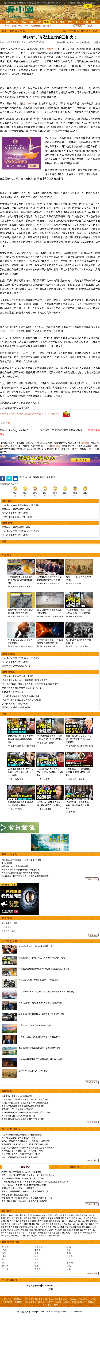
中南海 (57, 1221)
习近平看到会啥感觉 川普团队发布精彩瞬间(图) (21, 1135)
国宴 (45, 583)
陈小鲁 (85, 646)
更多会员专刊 (91, 879)
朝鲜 (33, 1224)
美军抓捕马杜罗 (8, 931)
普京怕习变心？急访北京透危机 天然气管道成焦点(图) (24, 1099)
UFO (80, 1218)
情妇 (80, 1221)
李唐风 (70, 1256)
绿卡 (26, 1233)
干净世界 (18, 1302)
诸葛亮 (7, 1236)
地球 (45, 646)
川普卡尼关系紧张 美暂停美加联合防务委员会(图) (22, 1106)
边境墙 (18, 1221)
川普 (41, 583)
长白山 (36, 1230)
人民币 (73, 1224)
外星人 (45, 1236)
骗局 (23, 746)
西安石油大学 (49, 616)
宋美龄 (74, 1233)
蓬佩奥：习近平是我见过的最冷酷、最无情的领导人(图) (25, 1191)
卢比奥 (32, 1215)
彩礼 (41, 809)
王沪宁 (40, 1221)
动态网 (48, 1305)
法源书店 (40, 1302)
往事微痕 (49, 1218)
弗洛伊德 (74, 1218)
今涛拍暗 (38, 1247)
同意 (88, 6)
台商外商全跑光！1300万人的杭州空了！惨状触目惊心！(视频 (20, 772)
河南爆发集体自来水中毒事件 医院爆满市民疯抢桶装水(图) (20, 580)
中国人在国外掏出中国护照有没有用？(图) (21, 688)
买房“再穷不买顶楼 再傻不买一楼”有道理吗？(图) (22, 1151)
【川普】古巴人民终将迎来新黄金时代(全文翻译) (39, 1037)
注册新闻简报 (9, 1280)
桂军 (53, 1233)
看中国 (21, 11)
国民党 (63, 1218)
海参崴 (15, 1227)
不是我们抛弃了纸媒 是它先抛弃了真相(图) (21, 700)
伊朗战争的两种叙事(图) (13, 692)
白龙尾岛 (42, 1230)
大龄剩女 (48, 809)
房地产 (91, 1224)
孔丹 (80, 646)
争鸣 (14, 26)
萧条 (21, 779)
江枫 (69, 1266)
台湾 (20, 1227)
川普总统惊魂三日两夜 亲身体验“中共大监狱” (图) (22, 1178)
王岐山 (94, 1218)
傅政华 (50, 49)
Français (73, 1299)
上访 (94, 1227)
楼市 (96, 1224)
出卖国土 (72, 1215)
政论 (20, 26)
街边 (26, 616)
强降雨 (79, 616)
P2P (62, 1227)
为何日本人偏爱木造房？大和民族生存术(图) (20, 873)
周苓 (4, 1256)
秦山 (4, 1262)
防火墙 (79, 1227)
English (64, 1299)
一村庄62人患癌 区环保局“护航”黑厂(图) (20, 505)
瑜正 (36, 1266)
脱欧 (43, 1224)
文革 (70, 646)
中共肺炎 (4, 1215)
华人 (85, 1230)
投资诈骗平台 (31, 746)
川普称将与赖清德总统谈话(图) (14, 1195)
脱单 (12, 746)
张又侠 (61, 1215)
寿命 (50, 1236)
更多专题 (93, 935)
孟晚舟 (8, 1221)
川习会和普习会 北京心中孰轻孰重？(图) (35, 946)
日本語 (93, 1299)
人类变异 (24, 646)
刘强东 (34, 1227)
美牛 (75, 812)
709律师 (89, 1227)
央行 (47, 1224)
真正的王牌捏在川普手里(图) (15, 513)
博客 (7, 423)
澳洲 (45, 1233)
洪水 (74, 616)
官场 (23, 22)
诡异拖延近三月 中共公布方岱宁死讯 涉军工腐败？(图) (24, 1144)
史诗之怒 (72, 746)
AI (11, 646)
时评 (7, 26)
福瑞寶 (82, 1302)
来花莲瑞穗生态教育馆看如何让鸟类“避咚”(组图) (39, 1048)
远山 (36, 1253)
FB (30, 1224)
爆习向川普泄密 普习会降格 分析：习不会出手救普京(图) (25, 1141)
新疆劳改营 (61, 1230)
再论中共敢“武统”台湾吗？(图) (16, 509)
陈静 (36, 1256)
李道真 (37, 1250)
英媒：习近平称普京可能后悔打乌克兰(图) (19, 1157)
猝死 (22, 616)
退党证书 (91, 1302)
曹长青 (37, 1269)
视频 (93, 22)
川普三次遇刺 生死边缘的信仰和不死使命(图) (20, 869)
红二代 (75, 646)
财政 (2, 1227)
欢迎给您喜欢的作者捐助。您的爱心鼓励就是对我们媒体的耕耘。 (30, 413)
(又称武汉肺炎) (13, 1215)
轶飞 (4, 1253)
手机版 (60, 42)
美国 (31, 22)
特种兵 (58, 583)
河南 (12, 587)
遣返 (10, 1233)
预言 (36, 1236)
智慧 (24, 1236)
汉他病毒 (80, 779)
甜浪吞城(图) (6, 863)
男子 (18, 616)
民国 (49, 1233)
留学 (2, 1233)
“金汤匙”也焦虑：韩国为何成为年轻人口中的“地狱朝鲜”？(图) (30, 684)
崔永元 (51, 1221)
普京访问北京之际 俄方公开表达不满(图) (18, 1138)
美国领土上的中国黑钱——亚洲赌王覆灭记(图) (21, 860)
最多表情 (74, 1167)
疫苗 (18, 1218)
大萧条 (47, 779)
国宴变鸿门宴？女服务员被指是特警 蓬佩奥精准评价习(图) (26, 1198)
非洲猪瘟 (53, 1227)
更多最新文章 (91, 1122)
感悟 (28, 1236)
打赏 (72, 42)
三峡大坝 (91, 1215)
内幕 (62, 1221)
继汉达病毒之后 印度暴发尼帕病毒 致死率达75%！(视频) (78, 772)
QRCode (23, 477)
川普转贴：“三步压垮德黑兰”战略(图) (17, 1109)
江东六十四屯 (19, 1230)
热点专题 (7, 918)
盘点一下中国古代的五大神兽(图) (32, 1070)
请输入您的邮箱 (33, 1285)
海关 (6, 1233)
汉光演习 (42, 1218)
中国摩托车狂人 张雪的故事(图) (14, 866)
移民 (89, 1230)
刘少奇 (89, 1233)
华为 (84, 1221)
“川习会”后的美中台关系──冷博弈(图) (17, 1188)
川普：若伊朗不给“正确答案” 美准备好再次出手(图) (40, 1003)
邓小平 (80, 1233)
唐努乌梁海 (29, 1230)
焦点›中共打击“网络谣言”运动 (80, 31)
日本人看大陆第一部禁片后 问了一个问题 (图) (38, 980)
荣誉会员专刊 (9, 854)
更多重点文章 (91, 1082)
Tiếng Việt (83, 1299)
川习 (70, 812)
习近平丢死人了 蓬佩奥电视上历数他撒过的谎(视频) (23, 1185)
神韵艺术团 (29, 1302)
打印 (82, 42)
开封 (16, 587)
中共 (84, 1218)
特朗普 (26, 1215)
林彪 (85, 1233)
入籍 (22, 1233)
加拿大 (38, 1224)
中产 (10, 1227)
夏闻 (69, 1253)
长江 (14, 1218)
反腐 (92, 1221)
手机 (32, 1236)
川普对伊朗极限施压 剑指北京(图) (17, 517)
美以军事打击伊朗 (9, 923)
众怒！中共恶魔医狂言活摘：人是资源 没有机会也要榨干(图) (27, 1148)
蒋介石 (68, 1233)
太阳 (41, 646)
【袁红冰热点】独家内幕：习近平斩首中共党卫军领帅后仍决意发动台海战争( (34, 1182)
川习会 (92, 746)
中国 (86, 308)
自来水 (27, 587)
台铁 (85, 1215)
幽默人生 (18, 1236)
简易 (69, 1247)
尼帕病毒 (72, 779)
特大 (87, 42)
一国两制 (13, 1224)
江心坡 (49, 1230)
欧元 (78, 1224)
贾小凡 (5, 1250)
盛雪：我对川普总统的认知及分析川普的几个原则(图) (24, 1201)
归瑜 (69, 1250)
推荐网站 (8, 1302)
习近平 (56, 1215)
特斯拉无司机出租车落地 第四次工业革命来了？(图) (41, 1014)
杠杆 (55, 1224)
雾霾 (66, 1227)
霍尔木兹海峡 (82, 746)
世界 (62, 22)
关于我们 (34, 1299)
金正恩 (88, 1218)
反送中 (71, 1221)
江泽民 (45, 1221)
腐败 (88, 1221)
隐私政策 (54, 1299)
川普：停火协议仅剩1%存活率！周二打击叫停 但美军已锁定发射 (79, 739)
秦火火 (26, 103)
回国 (18, 1233)
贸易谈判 (33, 1221)
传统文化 (31, 646)
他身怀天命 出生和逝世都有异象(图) (16, 1096)
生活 (77, 22)
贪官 (76, 1221)
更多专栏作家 (91, 1273)
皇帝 (2, 1236)
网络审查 (9, 1230)
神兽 (70, 583)
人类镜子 (16, 646)
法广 (19, 1224)
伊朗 (12, 809)
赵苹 (69, 1259)
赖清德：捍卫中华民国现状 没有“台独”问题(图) (21, 1172)
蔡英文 (25, 1227)
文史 (70, 22)
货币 (69, 1224)
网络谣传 (51, 477)
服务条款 (44, 1299)
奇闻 (85, 22)
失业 (12, 779)
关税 (14, 1221)
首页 (8, 22)
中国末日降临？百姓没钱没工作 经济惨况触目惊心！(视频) (50, 772)
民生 (31, 1233)
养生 (58, 1236)
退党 (68, 1218)
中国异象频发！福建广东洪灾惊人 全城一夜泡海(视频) (41, 958)
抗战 (57, 1233)
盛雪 (36, 1259)
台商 (17, 779)
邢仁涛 (5, 1266)
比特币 (64, 1224)
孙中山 (62, 1233)
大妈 (39, 1227)
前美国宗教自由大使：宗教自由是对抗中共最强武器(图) (25, 1103)
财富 (6, 1227)
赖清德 (3, 1221)
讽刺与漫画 (36, 26)
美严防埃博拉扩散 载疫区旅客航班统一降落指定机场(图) (25, 1112)
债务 (51, 1224)
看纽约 (66, 1302)
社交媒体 (25, 1224)
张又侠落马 (6, 927)
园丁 (4, 1259)
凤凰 (77, 583)
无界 (56, 1305)
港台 (39, 22)
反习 (61, 616)
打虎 (96, 1221)
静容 (36, 1262)
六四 (66, 1215)
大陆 (15, 22)
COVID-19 (43, 1215)
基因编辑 (72, 1227)
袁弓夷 (26, 1218)
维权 (84, 1227)
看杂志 (49, 1302)
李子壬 (5, 1269)
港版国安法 (34, 1218)
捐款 (26, 1299)
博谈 (46, 22)
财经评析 (47, 26)
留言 (77, 42)
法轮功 (3, 1230)
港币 (87, 1224)
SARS (54, 1230)
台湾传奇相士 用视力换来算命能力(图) (34, 1025)
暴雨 (70, 616)
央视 (81, 1230)
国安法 (8, 1218)
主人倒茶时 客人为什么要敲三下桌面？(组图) (20, 1154)
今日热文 (7, 555)
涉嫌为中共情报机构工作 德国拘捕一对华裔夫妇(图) (40, 1059)
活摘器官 (79, 1215)
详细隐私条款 (58, 6)
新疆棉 (3, 1218)
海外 (35, 1233)
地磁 (54, 646)
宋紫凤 (5, 1247)
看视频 (58, 1302)
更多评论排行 (91, 1204)
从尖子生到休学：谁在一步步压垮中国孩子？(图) (24, 680)
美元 (59, 1224)
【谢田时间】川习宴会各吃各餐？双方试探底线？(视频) (78, 805)
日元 (82, 1224)
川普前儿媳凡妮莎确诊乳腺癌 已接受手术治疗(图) (22, 1119)
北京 (30, 1227)
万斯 (23, 1221)
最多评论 (25, 1167)
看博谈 (13, 31)
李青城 (70, 1262)
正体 (66, 42)
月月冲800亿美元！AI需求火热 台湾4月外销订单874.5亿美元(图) (46, 991)
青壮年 (13, 616)
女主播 (76, 1230)
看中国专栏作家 (11, 1242)
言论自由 (70, 1230)
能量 (49, 646)
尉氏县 (21, 587)
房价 (43, 1227)
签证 (14, 1233)
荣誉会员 (85, 443)
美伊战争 (19, 809)
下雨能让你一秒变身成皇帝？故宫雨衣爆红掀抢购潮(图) (25, 876)
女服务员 (51, 583)
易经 (12, 1236)
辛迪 (69, 1269)
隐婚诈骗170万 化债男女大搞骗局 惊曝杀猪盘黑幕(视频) (20, 739)
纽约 (54, 22)
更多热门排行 (91, 1160)
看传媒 (74, 1302)
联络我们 (18, 1299)
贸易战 (50, 1215)
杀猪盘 (18, 746)
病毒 (37, 1215)
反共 (57, 616)
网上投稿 (7, 1299)
